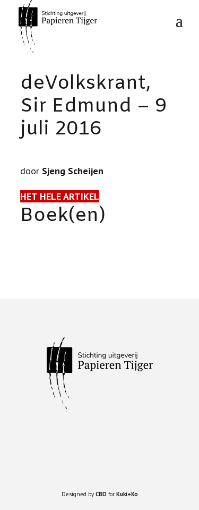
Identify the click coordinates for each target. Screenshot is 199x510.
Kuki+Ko (127, 494)
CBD (101, 494)
